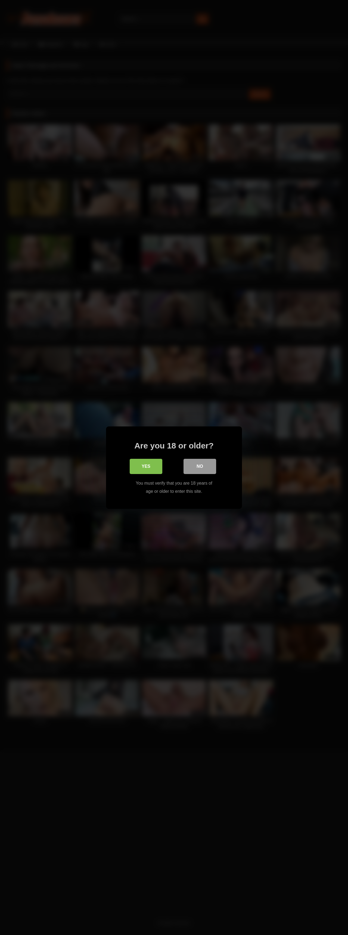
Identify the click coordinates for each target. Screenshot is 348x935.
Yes (146, 466)
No (200, 466)
